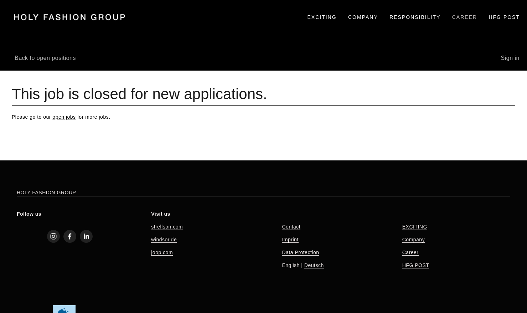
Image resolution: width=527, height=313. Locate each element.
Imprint (290, 239)
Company (413, 239)
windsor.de (164, 239)
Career (410, 252)
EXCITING (321, 17)
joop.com (162, 252)
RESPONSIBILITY (414, 17)
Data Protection (300, 252)
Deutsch (314, 265)
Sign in (510, 58)
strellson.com (167, 227)
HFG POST (415, 265)
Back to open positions (45, 58)
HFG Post (504, 17)
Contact (291, 227)
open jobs (64, 117)
